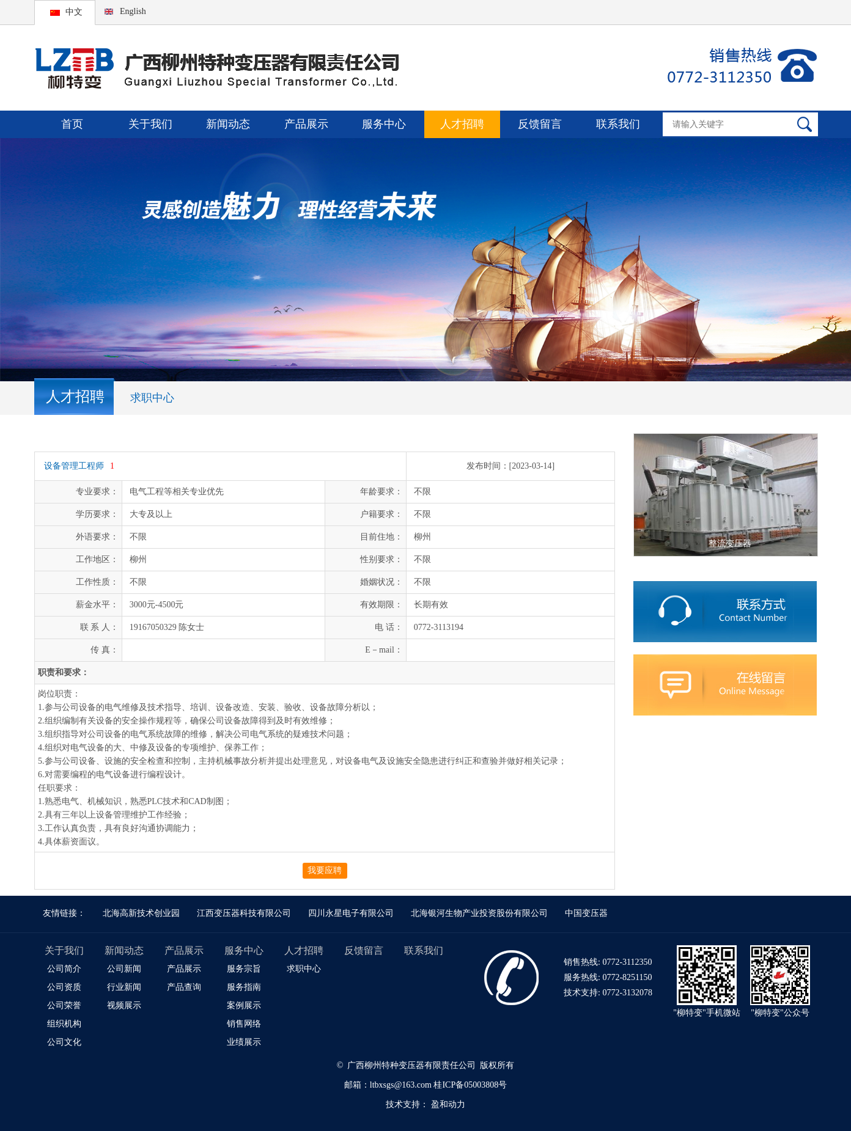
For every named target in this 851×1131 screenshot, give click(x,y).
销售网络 (244, 1023)
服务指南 (244, 987)
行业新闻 (124, 987)
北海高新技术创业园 (141, 913)
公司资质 (64, 987)
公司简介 (64, 968)
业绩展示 (244, 1042)
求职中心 (152, 398)
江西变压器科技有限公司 (244, 913)
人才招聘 (462, 124)
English (133, 11)
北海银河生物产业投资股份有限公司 (479, 913)
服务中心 (384, 124)
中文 (74, 11)
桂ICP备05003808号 (470, 1084)
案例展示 (244, 1005)
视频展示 (124, 1005)
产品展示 (306, 124)
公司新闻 (124, 968)
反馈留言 (540, 124)
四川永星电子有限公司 (351, 913)
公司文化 (64, 1042)
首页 (72, 124)
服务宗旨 (244, 968)
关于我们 (150, 124)
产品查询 (184, 987)
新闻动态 (228, 124)
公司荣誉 (64, 1005)
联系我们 (618, 124)
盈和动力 (448, 1104)
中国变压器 (586, 913)
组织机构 (64, 1023)
